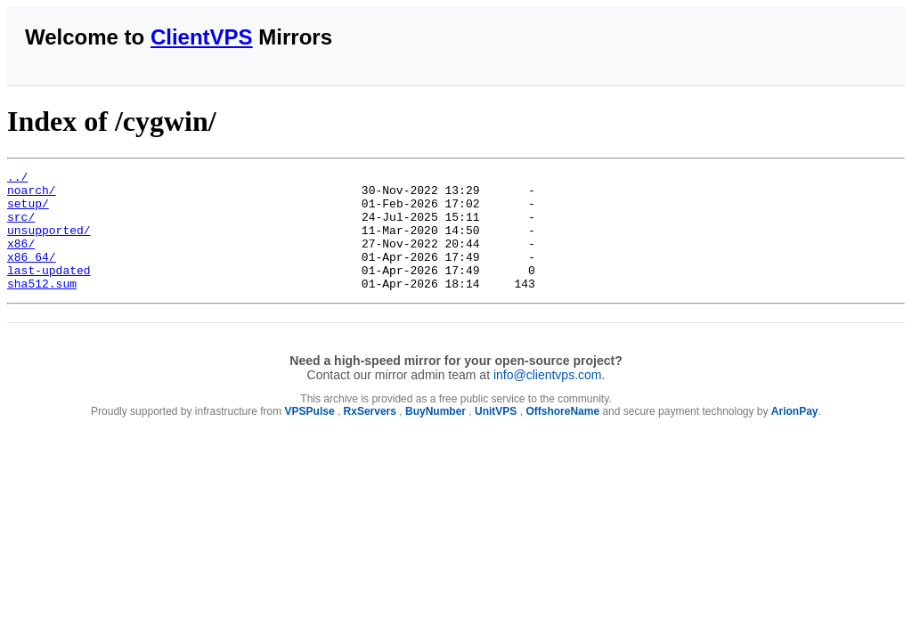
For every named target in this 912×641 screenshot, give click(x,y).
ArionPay (794, 435)
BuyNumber (435, 435)
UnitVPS (496, 435)
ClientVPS (202, 37)
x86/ (21, 259)
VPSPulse (310, 435)
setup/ (28, 211)
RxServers (370, 435)
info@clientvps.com (547, 399)
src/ (21, 227)
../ (17, 179)
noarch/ (31, 195)
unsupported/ (49, 243)
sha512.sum (42, 307)
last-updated (49, 291)
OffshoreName (562, 435)
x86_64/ (31, 275)
